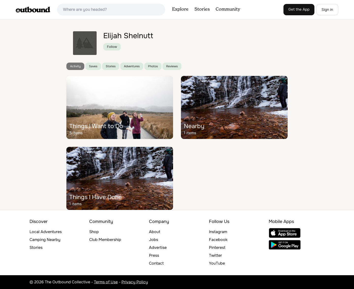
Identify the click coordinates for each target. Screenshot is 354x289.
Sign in (327, 9)
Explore (180, 9)
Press (154, 255)
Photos (153, 66)
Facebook (218, 239)
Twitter (215, 255)
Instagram (218, 231)
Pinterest (217, 247)
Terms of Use (106, 282)
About (154, 231)
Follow (112, 47)
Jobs (153, 239)
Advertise (158, 247)
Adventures (132, 66)
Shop (94, 231)
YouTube (217, 263)
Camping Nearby (45, 239)
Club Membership (105, 239)
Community (228, 9)
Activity (75, 66)
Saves (93, 66)
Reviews (172, 66)
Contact (156, 263)
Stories (202, 9)
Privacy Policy (134, 282)
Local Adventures (46, 231)
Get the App (299, 9)
